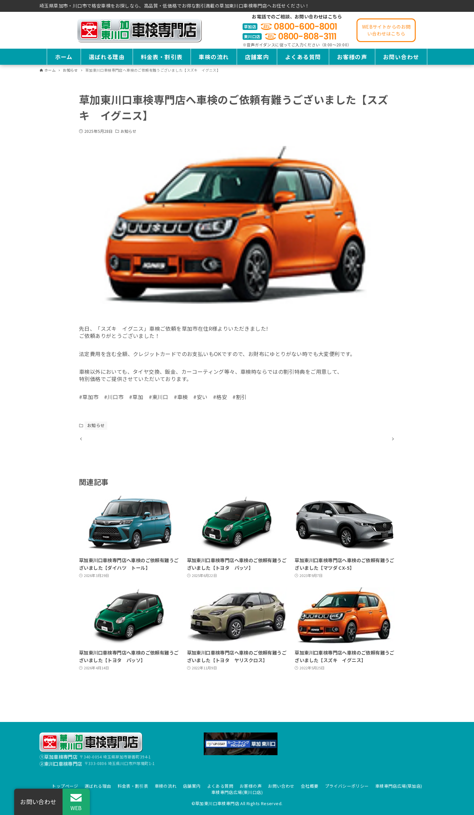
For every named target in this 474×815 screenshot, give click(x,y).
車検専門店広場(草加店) (398, 786)
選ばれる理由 (98, 786)
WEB (76, 808)
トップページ (65, 786)
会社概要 (310, 786)
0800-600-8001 (305, 26)
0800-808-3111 (307, 36)
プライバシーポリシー (347, 786)
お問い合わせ (281, 786)
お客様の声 (251, 786)
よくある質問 (220, 786)
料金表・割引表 (133, 786)
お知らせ (128, 131)
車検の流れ (166, 786)
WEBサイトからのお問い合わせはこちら (386, 30)
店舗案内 (192, 786)
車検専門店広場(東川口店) (237, 792)
